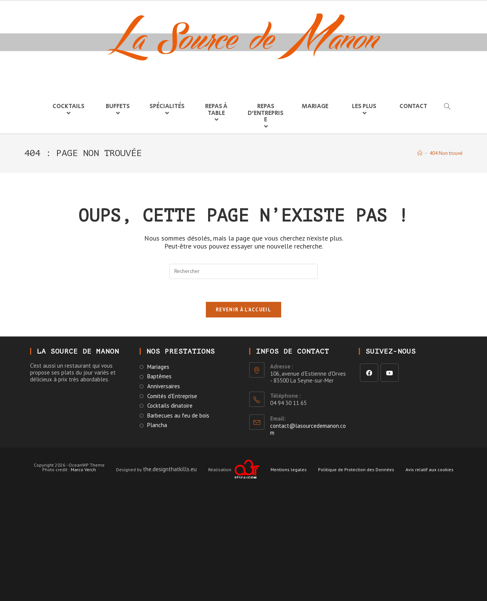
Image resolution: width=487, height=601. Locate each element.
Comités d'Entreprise (172, 396)
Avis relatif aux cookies (430, 469)
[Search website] (446, 107)
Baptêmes (159, 376)
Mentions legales (289, 469)
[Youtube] (389, 372)
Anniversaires (163, 386)
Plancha (157, 425)
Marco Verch (83, 469)
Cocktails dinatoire (170, 405)
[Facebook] (369, 372)
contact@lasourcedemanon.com (308, 429)
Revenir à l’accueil (243, 309)
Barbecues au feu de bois (178, 415)
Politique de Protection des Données (356, 469)
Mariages (158, 366)
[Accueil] (419, 153)
